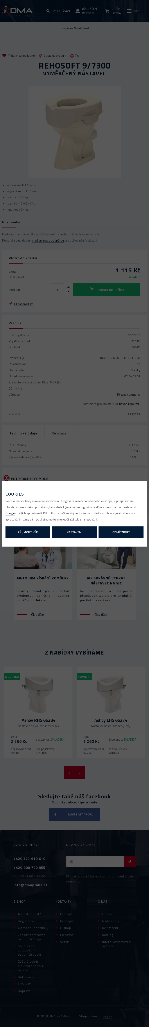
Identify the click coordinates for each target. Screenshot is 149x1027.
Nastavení (74, 532)
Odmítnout (121, 532)
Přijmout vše (28, 532)
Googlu (10, 513)
